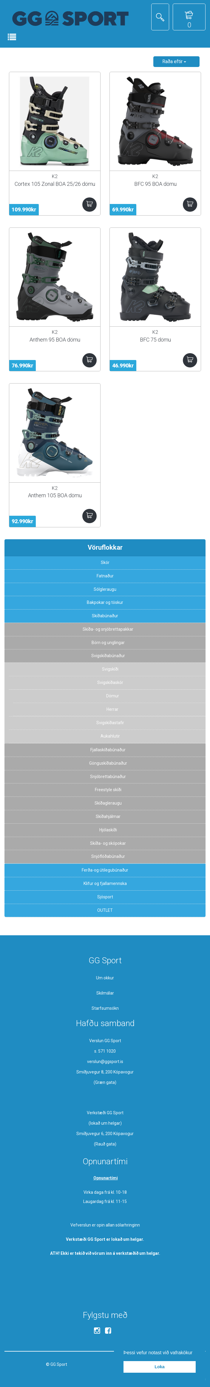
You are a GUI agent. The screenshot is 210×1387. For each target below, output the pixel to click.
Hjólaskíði (108, 829)
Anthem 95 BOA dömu (55, 339)
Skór (105, 562)
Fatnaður (105, 575)
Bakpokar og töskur (105, 602)
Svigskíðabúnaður (108, 655)
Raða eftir (174, 61)
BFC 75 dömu (155, 339)
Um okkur (105, 977)
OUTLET (105, 910)
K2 (55, 176)
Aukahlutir (110, 736)
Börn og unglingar (108, 642)
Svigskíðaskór (110, 682)
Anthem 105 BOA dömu (55, 495)
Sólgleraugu (105, 589)
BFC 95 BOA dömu (155, 184)
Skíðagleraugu (108, 803)
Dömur (112, 696)
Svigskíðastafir (110, 722)
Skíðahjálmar (108, 816)
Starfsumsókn (105, 1008)
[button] (195, 1353)
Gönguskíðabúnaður (108, 763)
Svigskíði (110, 669)
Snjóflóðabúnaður (108, 856)
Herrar (112, 709)
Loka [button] (160, 1366)
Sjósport (105, 896)
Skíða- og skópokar (108, 843)
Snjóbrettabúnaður (108, 776)
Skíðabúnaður (105, 615)
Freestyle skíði (108, 789)
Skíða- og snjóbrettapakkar (108, 629)
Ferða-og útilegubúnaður (105, 870)
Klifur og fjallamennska (105, 883)
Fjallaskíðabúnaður (108, 749)
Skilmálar (105, 993)
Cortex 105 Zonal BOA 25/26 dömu (55, 184)
